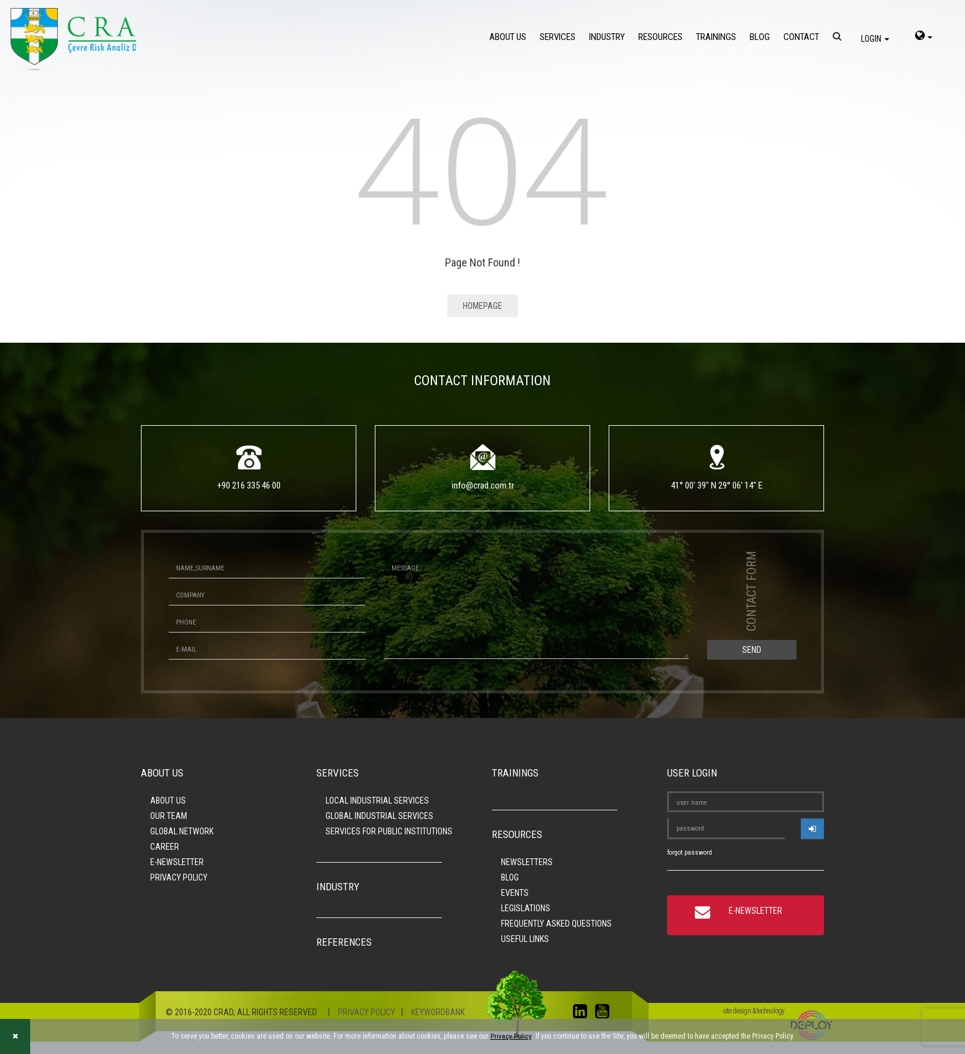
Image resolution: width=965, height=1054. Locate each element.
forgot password (689, 852)
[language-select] (924, 37)
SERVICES (557, 36)
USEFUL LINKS (525, 939)
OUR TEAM (168, 816)
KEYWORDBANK (438, 1012)
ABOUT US (507, 36)
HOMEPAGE (482, 306)
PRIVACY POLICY (178, 877)
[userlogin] (812, 828)
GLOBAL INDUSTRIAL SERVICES (379, 816)
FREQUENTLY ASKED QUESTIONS (556, 923)
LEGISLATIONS (525, 908)
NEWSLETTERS (527, 862)
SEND (751, 650)
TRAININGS (716, 36)
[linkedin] (583, 1014)
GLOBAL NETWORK (182, 831)
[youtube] (605, 1014)
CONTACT (801, 36)
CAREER (164, 847)
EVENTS (515, 893)
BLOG (760, 36)
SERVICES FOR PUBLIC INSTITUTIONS (389, 831)
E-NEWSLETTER (177, 862)
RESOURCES (660, 36)
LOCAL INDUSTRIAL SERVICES (377, 800)
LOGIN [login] (875, 39)
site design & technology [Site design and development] (753, 1011)
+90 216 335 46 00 (249, 485)
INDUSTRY (607, 36)
